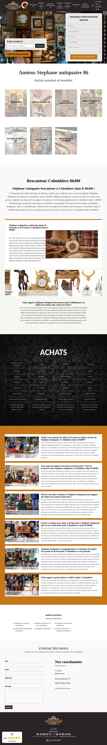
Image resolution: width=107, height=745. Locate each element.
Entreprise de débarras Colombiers (64, 624)
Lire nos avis (12, 741)
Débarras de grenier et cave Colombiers (43, 624)
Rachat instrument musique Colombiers (63, 630)
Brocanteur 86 (76, 5)
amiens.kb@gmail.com (63, 688)
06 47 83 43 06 (62, 683)
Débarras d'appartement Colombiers (23, 630)
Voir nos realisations (17, 54)
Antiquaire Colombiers (43, 629)
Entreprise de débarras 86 (67, 5)
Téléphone (8, 678)
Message (8, 686)
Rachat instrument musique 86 (85, 5)
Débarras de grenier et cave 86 (60, 5)
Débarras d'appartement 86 (50, 5)
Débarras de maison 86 (41, 5)
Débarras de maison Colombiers (22, 624)
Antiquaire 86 (33, 5)
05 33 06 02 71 (62, 678)
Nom (6, 661)
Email (7, 669)
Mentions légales (68, 736)
